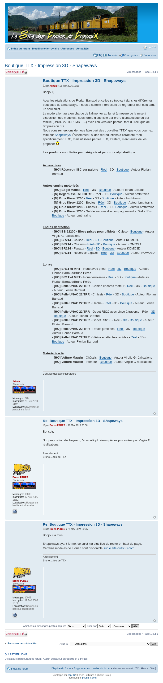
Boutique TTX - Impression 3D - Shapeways (51, 65)
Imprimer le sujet (145, 47)
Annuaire (112, 55)
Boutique (122, 169)
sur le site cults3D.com (118, 548)
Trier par (99, 626)
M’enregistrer (130, 55)
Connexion (149, 55)
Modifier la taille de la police (152, 47)
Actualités (82, 48)
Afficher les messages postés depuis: (54, 626)
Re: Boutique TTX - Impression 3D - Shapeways (83, 421)
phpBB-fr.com (89, 677)
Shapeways (63, 135)
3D (97, 240)
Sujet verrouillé (16, 72)
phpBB (71, 675)
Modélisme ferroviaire (45, 48)
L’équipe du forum (61, 668)
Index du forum (20, 48)
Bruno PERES (57, 425)
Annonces (67, 48)
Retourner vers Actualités (22, 643)
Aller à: (64, 643)
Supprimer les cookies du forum (92, 668)
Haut (154, 413)
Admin (53, 86)
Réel (104, 169)
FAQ (99, 55)
